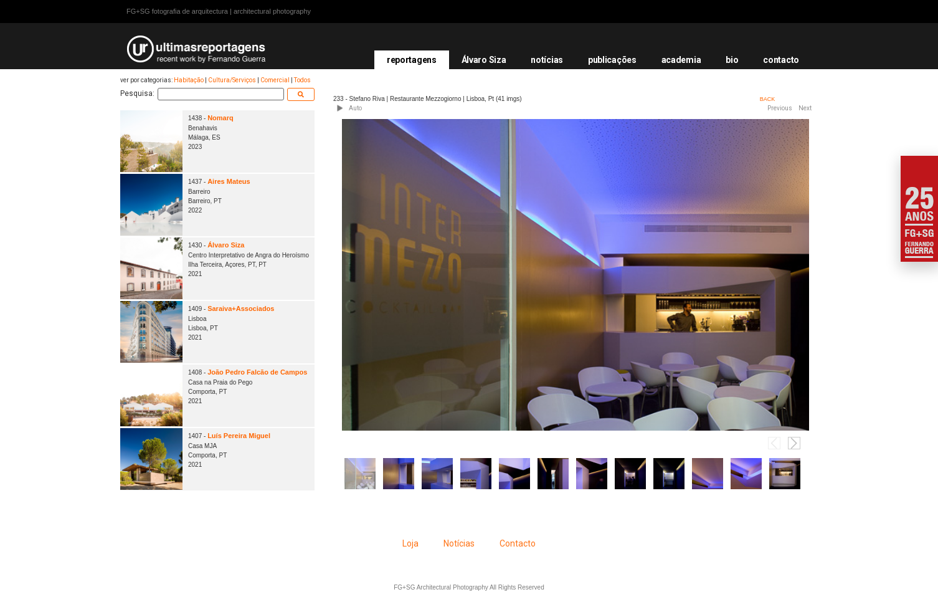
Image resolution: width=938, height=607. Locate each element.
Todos (302, 80)
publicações (612, 60)
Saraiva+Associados (240, 308)
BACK (767, 99)
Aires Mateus (228, 181)
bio (732, 60)
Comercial (275, 80)
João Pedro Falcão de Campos (257, 372)
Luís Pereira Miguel (238, 435)
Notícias (459, 543)
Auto (355, 108)
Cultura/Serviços (232, 80)
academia (681, 60)
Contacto (518, 543)
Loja (410, 543)
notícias (547, 60)
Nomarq (220, 118)
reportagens (412, 60)
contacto (781, 60)
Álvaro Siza (484, 60)
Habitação (189, 80)
